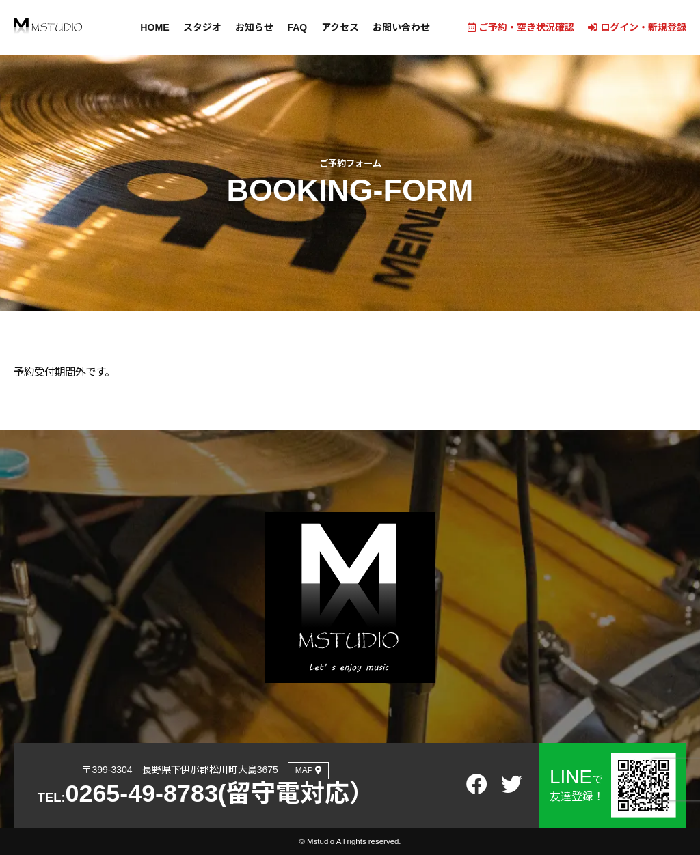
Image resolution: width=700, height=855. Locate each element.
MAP (308, 770)
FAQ (297, 27)
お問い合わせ (400, 27)
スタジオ (202, 27)
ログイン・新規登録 (637, 27)
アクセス (339, 27)
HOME (155, 27)
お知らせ (254, 27)
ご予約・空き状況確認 (521, 27)
